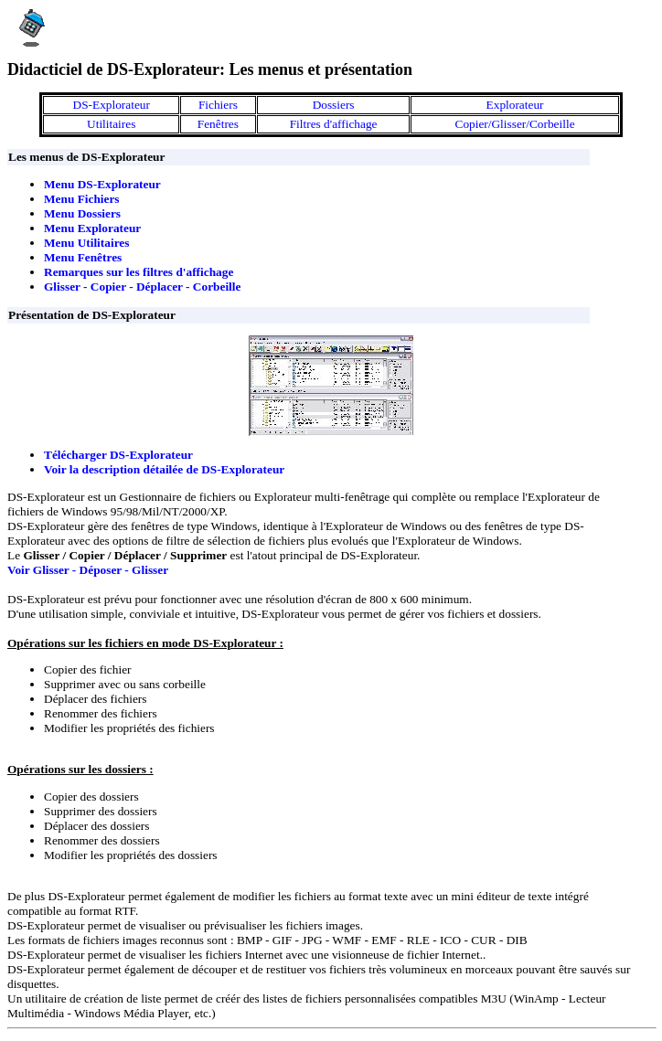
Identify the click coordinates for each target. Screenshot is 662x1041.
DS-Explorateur (111, 105)
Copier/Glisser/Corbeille (515, 124)
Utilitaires (111, 124)
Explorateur (515, 105)
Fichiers (218, 105)
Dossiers (334, 105)
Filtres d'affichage (334, 124)
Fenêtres (218, 124)
